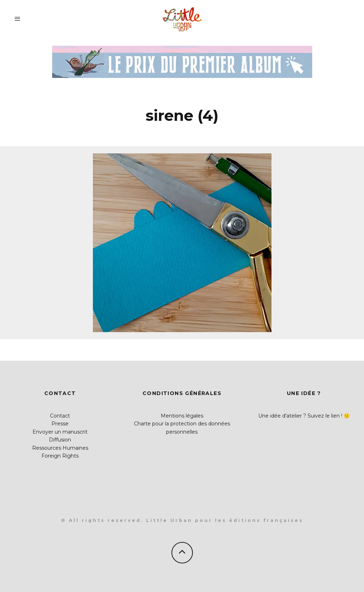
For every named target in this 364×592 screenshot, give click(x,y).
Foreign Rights (60, 456)
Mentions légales (182, 416)
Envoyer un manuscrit (60, 432)
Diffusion (60, 439)
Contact (60, 416)
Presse (60, 423)
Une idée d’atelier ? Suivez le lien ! (300, 416)
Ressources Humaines (60, 448)
